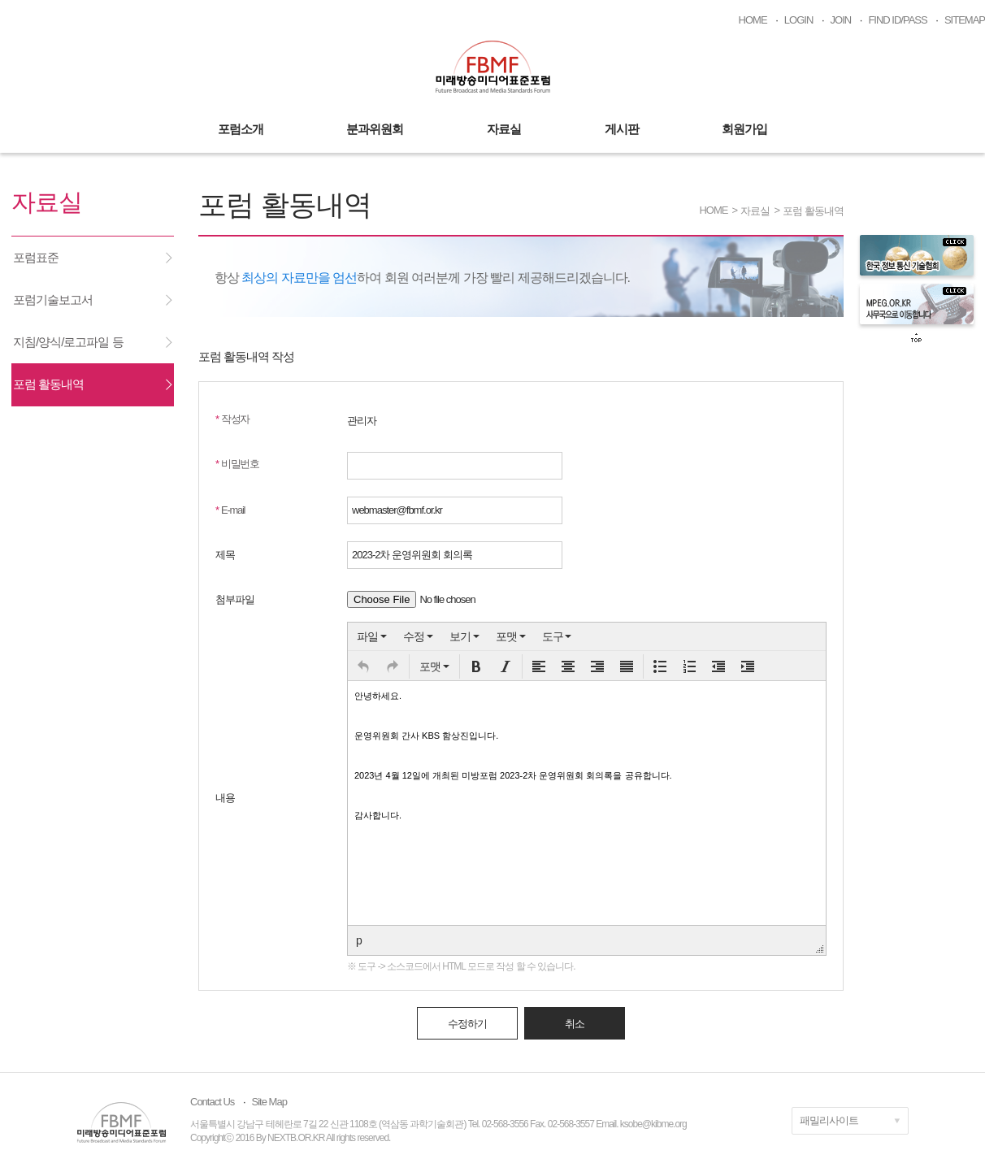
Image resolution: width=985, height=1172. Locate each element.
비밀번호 (237, 464)
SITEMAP (964, 20)
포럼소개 (240, 129)
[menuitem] (371, 636)
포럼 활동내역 (813, 211)
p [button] (359, 940)
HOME (753, 20)
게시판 (622, 129)
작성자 (232, 419)
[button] (363, 666)
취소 (574, 1024)
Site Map (269, 1102)
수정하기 (467, 1024)
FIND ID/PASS (897, 20)
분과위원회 (374, 129)
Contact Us (212, 1102)
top (916, 338)
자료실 (504, 129)
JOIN (841, 20)
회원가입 (744, 129)
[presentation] (371, 636)
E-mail (230, 510)
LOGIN (798, 20)
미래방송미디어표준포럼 (493, 67)
